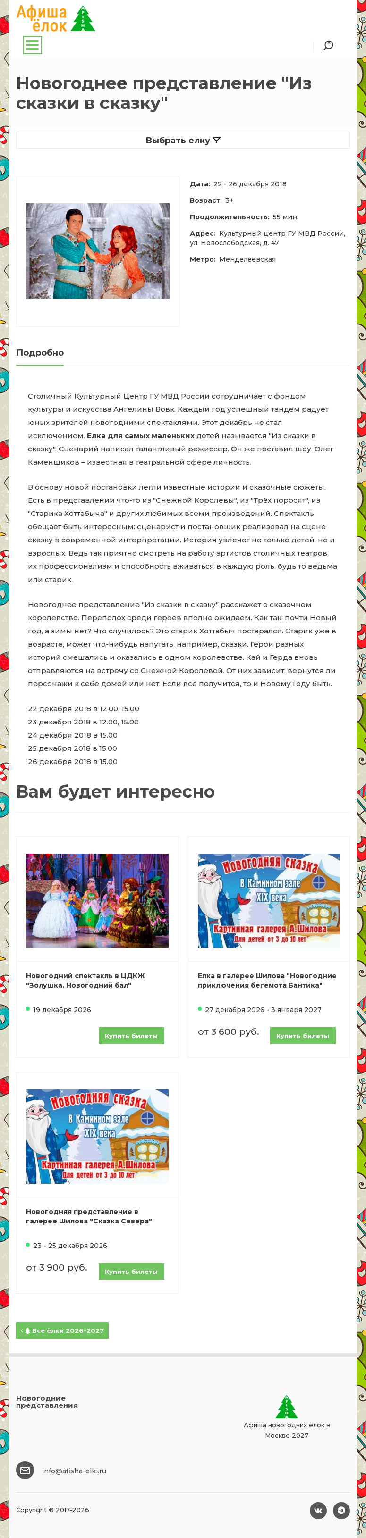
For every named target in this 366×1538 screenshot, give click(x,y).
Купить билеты (131, 1035)
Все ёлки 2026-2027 (62, 1330)
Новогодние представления (47, 1402)
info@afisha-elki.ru (74, 1471)
